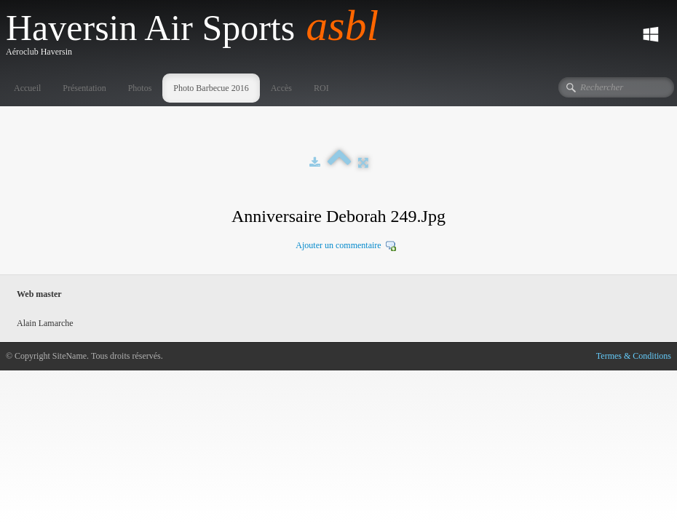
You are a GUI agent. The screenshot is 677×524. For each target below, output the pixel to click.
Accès (281, 88)
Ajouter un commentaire (338, 245)
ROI (321, 88)
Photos (140, 88)
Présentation (84, 88)
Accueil (27, 88)
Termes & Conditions (633, 356)
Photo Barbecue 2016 (210, 88)
